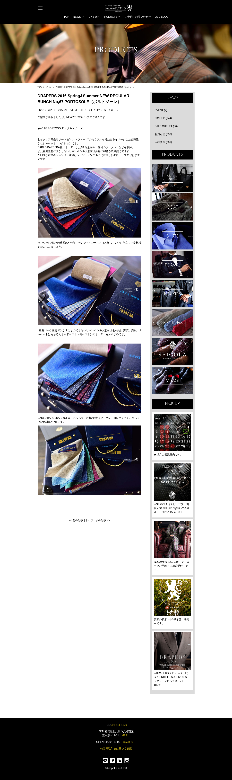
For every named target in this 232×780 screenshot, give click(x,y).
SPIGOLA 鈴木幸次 (172, 351)
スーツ (114, 110)
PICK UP (59, 87)
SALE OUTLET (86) (166, 126)
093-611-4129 (119, 725)
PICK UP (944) (163, 118)
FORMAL (172, 264)
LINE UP (93, 16)
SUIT (172, 178)
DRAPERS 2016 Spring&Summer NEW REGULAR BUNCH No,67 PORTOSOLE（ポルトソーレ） (100, 87)
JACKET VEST (68, 110)
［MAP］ (124, 735)
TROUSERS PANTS (94, 110)
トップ (89, 520)
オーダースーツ (48, 87)
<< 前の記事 (76, 520)
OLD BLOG (161, 16)
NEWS (78, 16)
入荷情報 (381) (163, 142)
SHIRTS (172, 235)
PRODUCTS (111, 16)
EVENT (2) (161, 110)
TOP (66, 16)
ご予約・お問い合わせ (138, 16)
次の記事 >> (103, 520)
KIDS (172, 293)
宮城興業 (172, 380)
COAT (172, 207)
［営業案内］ (128, 742)
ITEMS (172, 322)
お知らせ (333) (163, 134)
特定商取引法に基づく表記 (116, 748)
